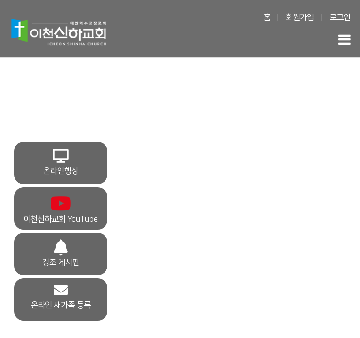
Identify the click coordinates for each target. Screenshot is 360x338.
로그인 (340, 17)
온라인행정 (60, 162)
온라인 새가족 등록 (61, 296)
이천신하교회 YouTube (60, 208)
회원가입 (300, 17)
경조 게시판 (60, 253)
